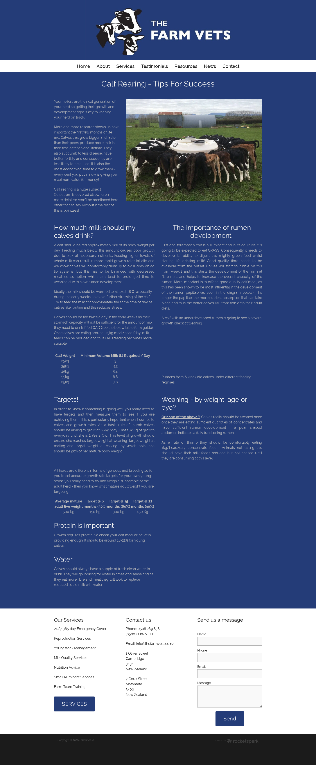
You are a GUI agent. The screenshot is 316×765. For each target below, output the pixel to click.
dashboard (87, 740)
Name (202, 634)
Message (204, 682)
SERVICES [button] (74, 704)
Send (229, 719)
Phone (202, 650)
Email (201, 666)
